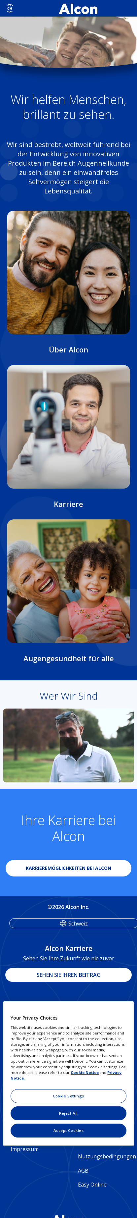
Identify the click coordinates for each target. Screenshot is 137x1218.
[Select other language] (9, 8)
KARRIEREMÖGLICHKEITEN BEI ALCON (68, 868)
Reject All (68, 1113)
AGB (83, 1170)
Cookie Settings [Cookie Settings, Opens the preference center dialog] (68, 1095)
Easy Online (92, 1184)
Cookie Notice (85, 1072)
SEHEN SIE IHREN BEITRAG (69, 975)
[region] (68, 1073)
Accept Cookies (68, 1130)
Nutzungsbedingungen (105, 1156)
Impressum (25, 1149)
